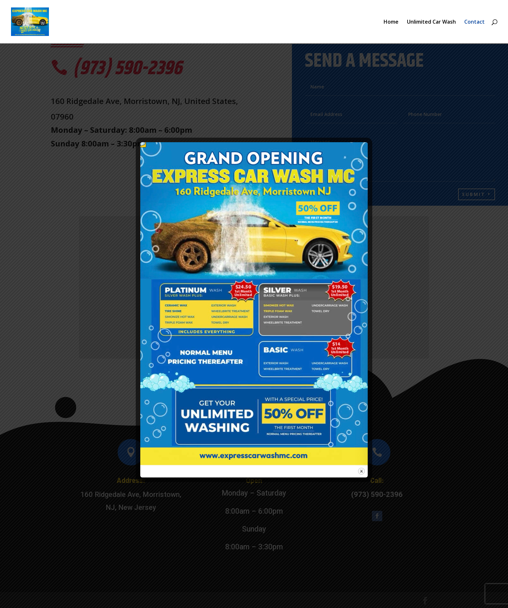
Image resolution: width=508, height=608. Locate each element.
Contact (474, 22)
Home (391, 22)
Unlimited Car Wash (431, 22)
